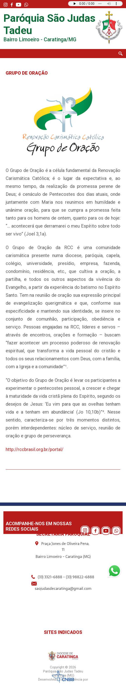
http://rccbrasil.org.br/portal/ (34, 449)
